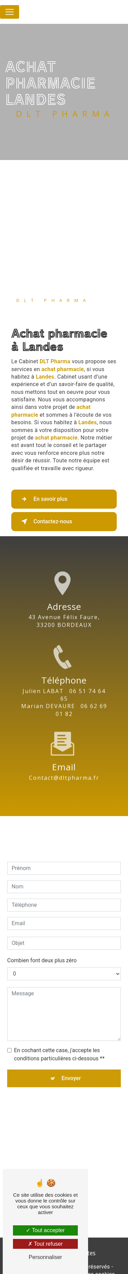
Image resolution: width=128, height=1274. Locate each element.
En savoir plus (42, 499)
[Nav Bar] (9, 12)
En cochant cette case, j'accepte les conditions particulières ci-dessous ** (59, 1043)
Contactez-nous (45, 521)
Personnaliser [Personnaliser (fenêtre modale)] (45, 1257)
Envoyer (71, 1067)
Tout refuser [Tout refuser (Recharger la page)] (45, 1244)
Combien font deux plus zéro (41, 949)
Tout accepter (45, 1230)
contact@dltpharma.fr (64, 766)
